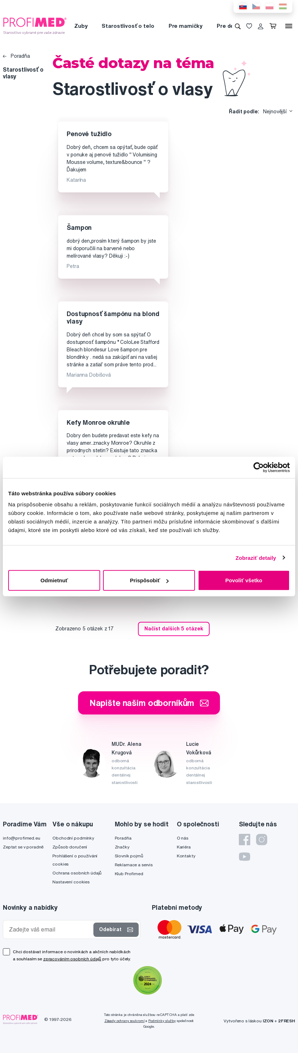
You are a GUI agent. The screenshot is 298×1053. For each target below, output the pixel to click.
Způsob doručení (69, 847)
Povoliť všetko (243, 580)
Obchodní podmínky (73, 838)
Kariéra (184, 847)
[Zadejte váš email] (49, 929)
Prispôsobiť (149, 580)
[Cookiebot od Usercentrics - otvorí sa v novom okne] (258, 467)
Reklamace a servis (134, 864)
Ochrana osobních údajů (77, 873)
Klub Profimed (129, 873)
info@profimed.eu (21, 838)
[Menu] (289, 26)
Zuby (80, 26)
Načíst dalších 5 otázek (173, 628)
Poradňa (16, 55)
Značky (122, 847)
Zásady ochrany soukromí (124, 1020)
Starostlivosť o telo (128, 26)
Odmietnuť (54, 580)
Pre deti (227, 26)
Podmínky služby (162, 1020)
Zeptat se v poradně (23, 847)
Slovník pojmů (129, 855)
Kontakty (186, 855)
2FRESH (286, 1020)
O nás (182, 838)
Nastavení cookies (70, 881)
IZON (268, 1020)
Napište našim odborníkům (149, 702)
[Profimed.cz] (35, 25)
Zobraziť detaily (256, 557)
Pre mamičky (185, 26)
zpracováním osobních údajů (72, 958)
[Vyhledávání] (237, 26)
